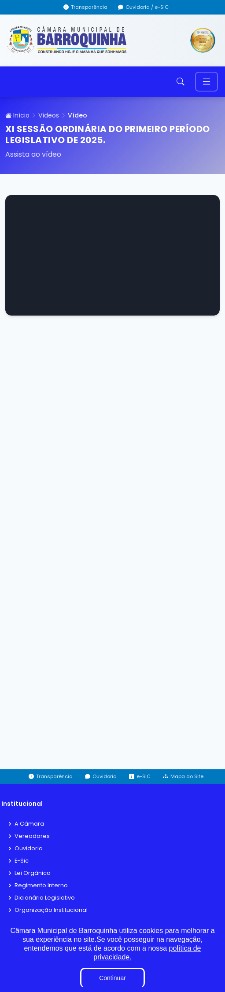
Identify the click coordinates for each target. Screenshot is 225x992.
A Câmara (29, 824)
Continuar (112, 977)
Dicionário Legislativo (45, 898)
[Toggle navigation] (206, 82)
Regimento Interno (41, 886)
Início (17, 115)
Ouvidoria (29, 849)
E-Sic (22, 861)
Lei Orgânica (33, 873)
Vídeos (48, 115)
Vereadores (32, 836)
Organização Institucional (51, 910)
